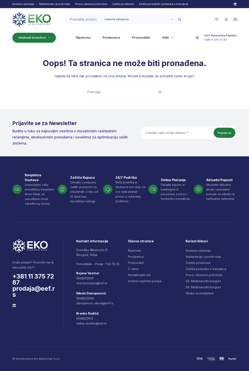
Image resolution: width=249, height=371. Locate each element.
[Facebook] (235, 4)
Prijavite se (224, 132)
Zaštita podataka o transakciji (206, 269)
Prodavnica (99, 37)
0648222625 (85, 278)
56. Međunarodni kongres (203, 287)
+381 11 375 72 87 (217, 42)
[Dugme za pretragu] (179, 19)
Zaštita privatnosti (123, 3)
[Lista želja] (216, 19)
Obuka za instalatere (200, 293)
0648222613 (84, 318)
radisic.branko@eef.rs (91, 323)
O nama (156, 37)
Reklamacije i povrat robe (54, 3)
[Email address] (177, 133)
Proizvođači (129, 37)
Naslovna (71, 37)
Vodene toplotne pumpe (145, 281)
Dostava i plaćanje (23, 3)
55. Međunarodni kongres (203, 281)
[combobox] (83, 19)
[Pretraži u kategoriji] (138, 19)
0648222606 (85, 298)
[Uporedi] (225, 19)
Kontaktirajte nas (139, 275)
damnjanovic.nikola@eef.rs (94, 303)
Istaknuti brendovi (34, 37)
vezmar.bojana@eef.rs (91, 283)
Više (180, 37)
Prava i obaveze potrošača (91, 3)
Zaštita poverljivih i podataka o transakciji (163, 3)
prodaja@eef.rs (33, 291)
